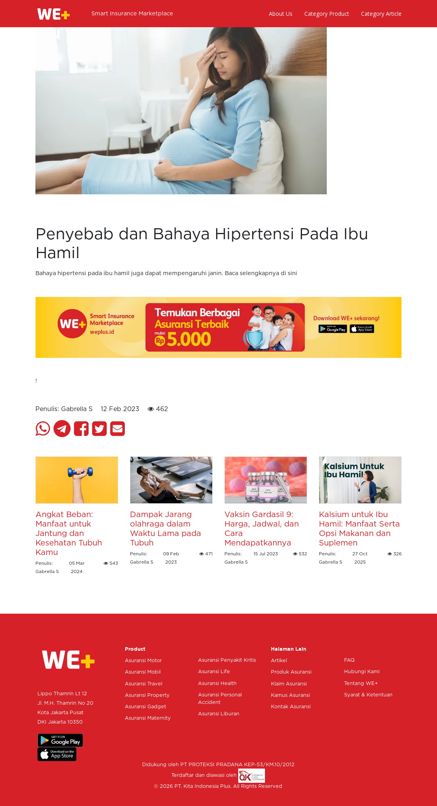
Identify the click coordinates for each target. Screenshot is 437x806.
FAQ (349, 660)
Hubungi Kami (362, 671)
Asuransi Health (217, 683)
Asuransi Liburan (218, 714)
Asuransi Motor (143, 660)
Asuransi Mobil (143, 672)
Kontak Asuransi (291, 706)
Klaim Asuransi (289, 684)
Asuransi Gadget (145, 706)
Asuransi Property (147, 695)
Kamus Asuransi (290, 695)
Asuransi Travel (143, 684)
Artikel (279, 660)
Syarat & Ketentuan (368, 695)
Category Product (326, 13)
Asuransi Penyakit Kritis (227, 660)
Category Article (381, 13)
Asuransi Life (214, 671)
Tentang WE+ (361, 683)
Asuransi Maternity (148, 718)
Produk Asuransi (291, 672)
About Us (281, 13)
